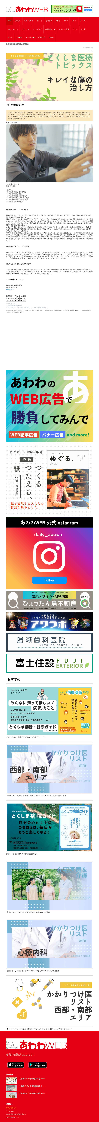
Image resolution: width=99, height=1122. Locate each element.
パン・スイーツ (13, 29)
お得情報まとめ (50, 29)
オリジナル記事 (64, 29)
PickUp (51, 37)
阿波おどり (41, 37)
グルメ (66, 21)
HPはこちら (10, 289)
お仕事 (83, 29)
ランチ (74, 21)
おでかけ (49, 21)
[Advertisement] (49, 341)
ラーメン (83, 21)
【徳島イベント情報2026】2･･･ (32, 1079)
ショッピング (37, 29)
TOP (9, 21)
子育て (58, 21)
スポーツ (19, 37)
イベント (39, 21)
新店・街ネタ (28, 21)
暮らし (10, 37)
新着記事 (18, 21)
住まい (75, 29)
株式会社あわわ (11, 1108)
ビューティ (25, 29)
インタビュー (30, 37)
